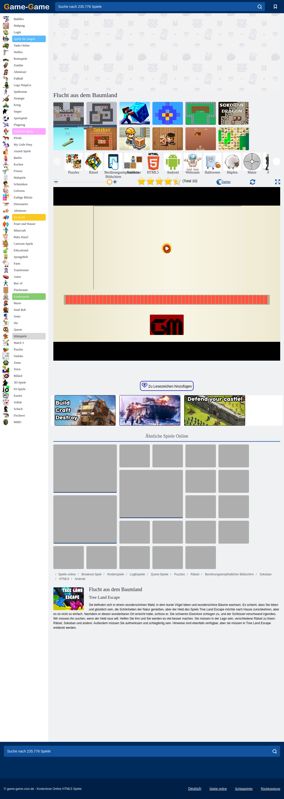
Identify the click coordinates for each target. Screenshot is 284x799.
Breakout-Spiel (91, 574)
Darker (223, 182)
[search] (259, 6)
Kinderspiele (115, 574)
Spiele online (67, 574)
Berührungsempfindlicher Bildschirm (229, 574)
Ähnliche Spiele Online (166, 436)
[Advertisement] (110, 51)
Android (79, 579)
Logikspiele (137, 574)
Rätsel (194, 574)
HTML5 (63, 579)
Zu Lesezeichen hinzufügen (167, 385)
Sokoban (265, 574)
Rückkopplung (270, 789)
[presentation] (57, 161)
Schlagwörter (244, 789)
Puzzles (179, 574)
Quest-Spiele (159, 574)
